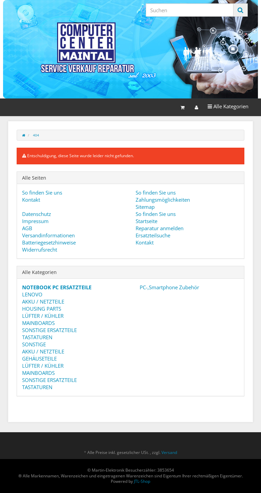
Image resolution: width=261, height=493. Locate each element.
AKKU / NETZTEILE (43, 301)
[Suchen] (189, 10)
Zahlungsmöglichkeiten (163, 199)
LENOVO (32, 294)
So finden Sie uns (42, 192)
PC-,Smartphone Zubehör (168, 287)
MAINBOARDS (38, 322)
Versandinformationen (48, 235)
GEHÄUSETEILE (39, 358)
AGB (27, 228)
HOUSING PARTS (41, 308)
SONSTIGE (34, 344)
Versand (169, 452)
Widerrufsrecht (39, 249)
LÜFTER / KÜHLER (43, 315)
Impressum (35, 221)
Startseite (146, 221)
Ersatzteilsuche (153, 235)
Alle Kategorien (227, 106)
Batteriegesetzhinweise (49, 242)
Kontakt (31, 199)
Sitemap (145, 206)
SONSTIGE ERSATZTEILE (49, 330)
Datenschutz (36, 214)
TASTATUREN (37, 337)
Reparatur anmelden (160, 228)
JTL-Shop (142, 481)
